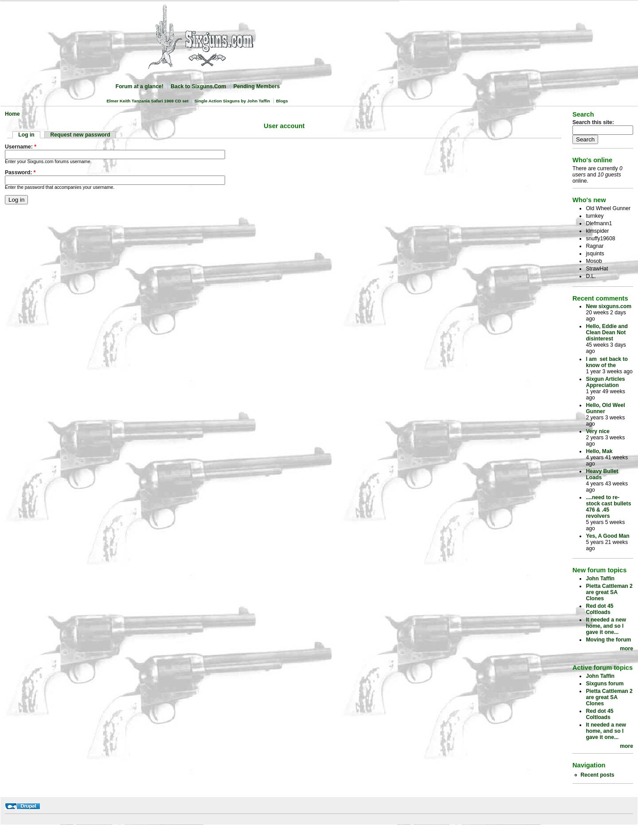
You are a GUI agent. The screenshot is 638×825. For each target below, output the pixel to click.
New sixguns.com (608, 306)
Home (12, 114)
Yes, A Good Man (607, 536)
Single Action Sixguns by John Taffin (232, 100)
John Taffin (600, 578)
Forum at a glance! (139, 86)
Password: (20, 172)
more (626, 648)
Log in (26, 135)
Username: (20, 147)
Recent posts (597, 775)
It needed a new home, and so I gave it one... (606, 626)
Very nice (597, 431)
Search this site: (593, 122)
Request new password (80, 135)
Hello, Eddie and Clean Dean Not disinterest (607, 332)
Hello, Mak (599, 451)
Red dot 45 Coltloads (599, 609)
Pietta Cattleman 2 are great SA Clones (609, 592)
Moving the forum (608, 640)
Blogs (282, 100)
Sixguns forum (604, 683)
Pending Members (256, 86)
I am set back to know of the (607, 362)
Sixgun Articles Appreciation (605, 382)
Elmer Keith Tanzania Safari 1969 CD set (147, 100)
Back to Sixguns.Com (198, 86)
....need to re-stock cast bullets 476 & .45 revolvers (608, 506)
